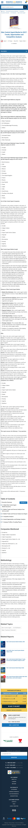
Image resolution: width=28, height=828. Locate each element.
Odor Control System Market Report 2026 (15, 667)
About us (14, 779)
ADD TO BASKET (14, 706)
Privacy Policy (12, 822)
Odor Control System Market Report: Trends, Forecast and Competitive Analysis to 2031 (15, 660)
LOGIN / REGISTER (14, 806)
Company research (14, 791)
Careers (14, 781)
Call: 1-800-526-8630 (14, 721)
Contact (14, 801)
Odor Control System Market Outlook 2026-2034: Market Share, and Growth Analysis (16, 677)
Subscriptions (14, 796)
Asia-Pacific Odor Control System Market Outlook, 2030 (15, 651)
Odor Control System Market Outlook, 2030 (15, 641)
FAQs (14, 803)
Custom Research (14, 793)
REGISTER (14, 757)
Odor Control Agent (6, 627)
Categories (14, 789)
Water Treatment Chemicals (9, 630)
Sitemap (6, 822)
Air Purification (17, 627)
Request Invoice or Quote (14, 710)
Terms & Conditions (19, 822)
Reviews (14, 783)
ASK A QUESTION (14, 725)
